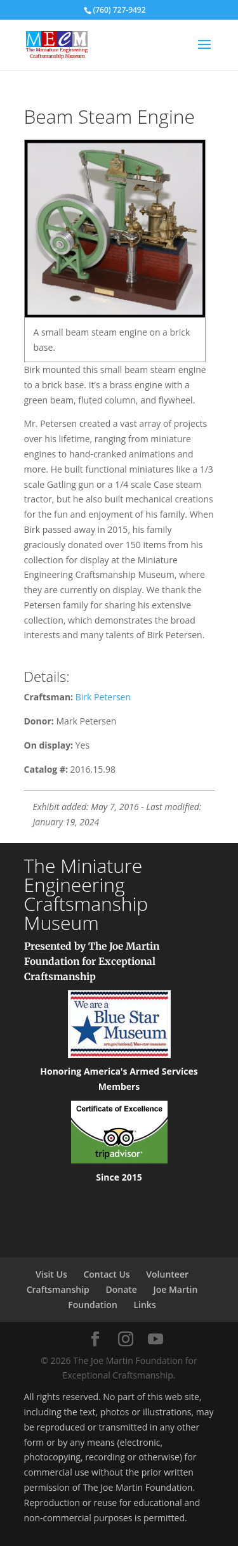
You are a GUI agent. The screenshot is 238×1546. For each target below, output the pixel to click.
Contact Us (106, 1274)
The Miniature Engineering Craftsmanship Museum (86, 894)
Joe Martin (176, 1289)
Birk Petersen (103, 697)
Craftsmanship (58, 1289)
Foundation (92, 1305)
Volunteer (167, 1274)
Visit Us (51, 1274)
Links (144, 1305)
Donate (120, 1289)
